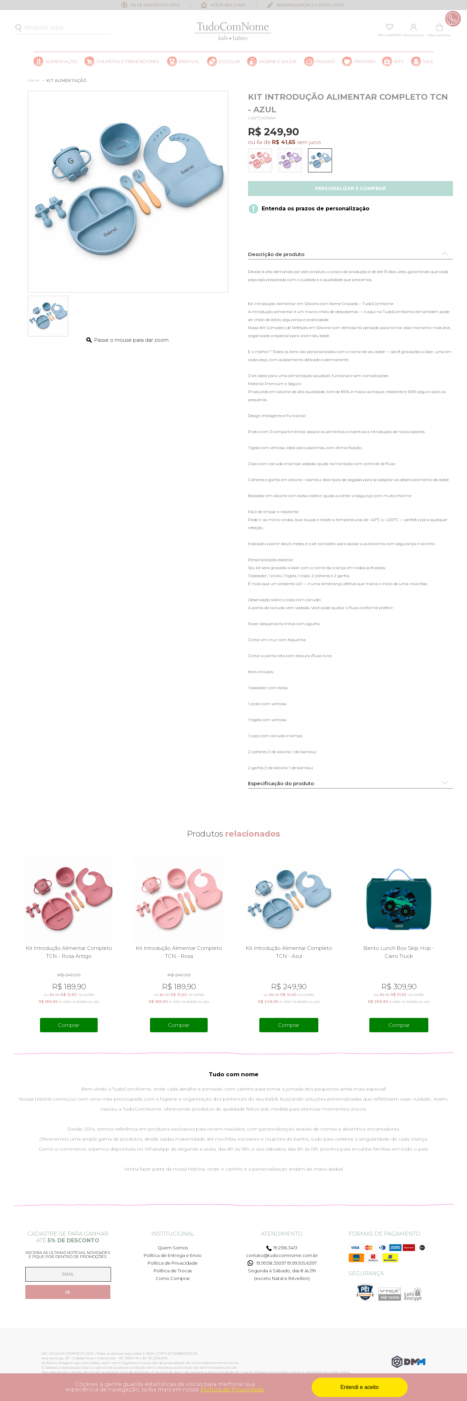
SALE (428, 61)
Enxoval (189, 61)
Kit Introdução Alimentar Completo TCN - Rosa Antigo (69, 952)
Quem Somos (173, 1247)
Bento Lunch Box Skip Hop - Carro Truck (398, 952)
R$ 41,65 (283, 142)
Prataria (364, 61)
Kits (399, 61)
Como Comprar (173, 1278)
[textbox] (62, 28)
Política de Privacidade (173, 1263)
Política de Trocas (173, 1270)
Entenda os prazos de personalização (315, 208)
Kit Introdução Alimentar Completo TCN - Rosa (179, 952)
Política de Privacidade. (232, 1389)
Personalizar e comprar (350, 188)
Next (449, 945)
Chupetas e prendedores (128, 61)
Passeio (325, 61)
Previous (18, 945)
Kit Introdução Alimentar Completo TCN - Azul (289, 952)
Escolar (229, 61)
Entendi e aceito (359, 1387)
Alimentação (61, 61)
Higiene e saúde (278, 61)
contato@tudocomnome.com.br (282, 1255)
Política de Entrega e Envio (173, 1255)
